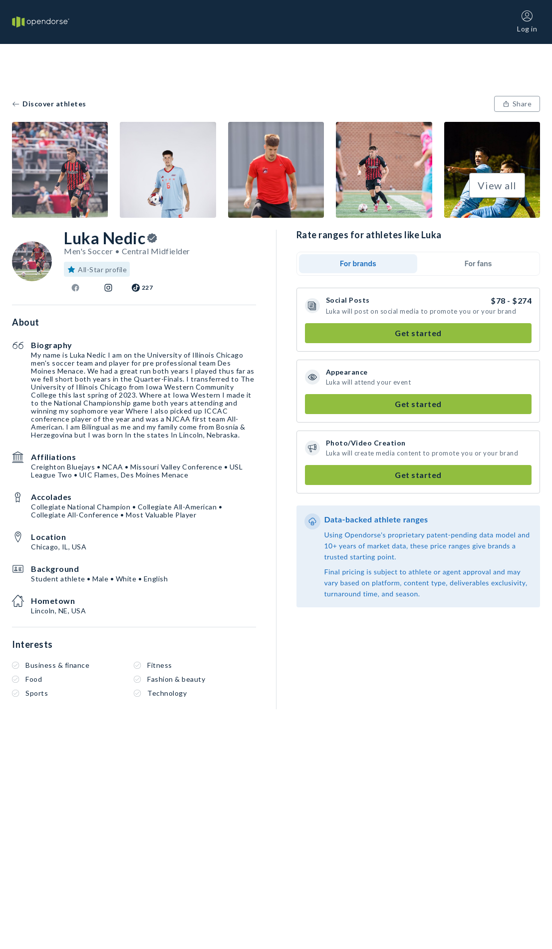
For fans (478, 263)
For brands (358, 263)
